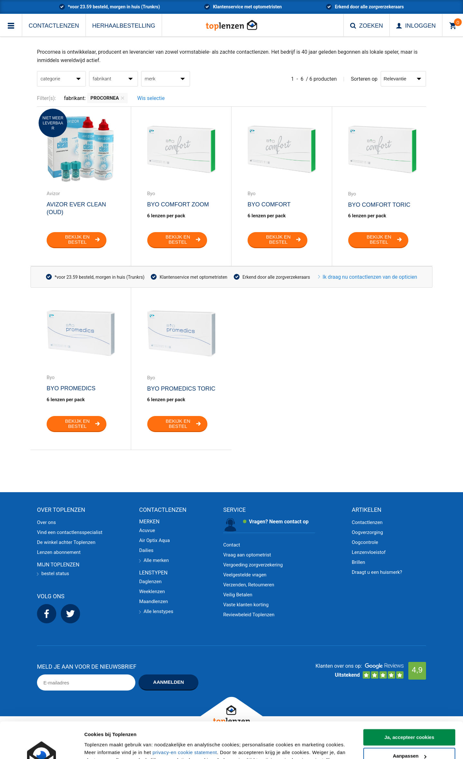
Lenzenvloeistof (369, 552)
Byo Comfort (269, 204)
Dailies (146, 550)
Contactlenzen (54, 26)
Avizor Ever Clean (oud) (76, 208)
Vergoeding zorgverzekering (253, 565)
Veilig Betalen (237, 595)
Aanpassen (409, 724)
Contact (231, 545)
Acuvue (147, 530)
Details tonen (99, 746)
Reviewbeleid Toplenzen (248, 615)
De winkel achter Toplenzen (66, 542)
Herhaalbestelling (123, 26)
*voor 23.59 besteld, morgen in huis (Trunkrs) (114, 6)
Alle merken (154, 560)
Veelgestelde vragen (244, 575)
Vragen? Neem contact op (279, 522)
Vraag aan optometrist (247, 555)
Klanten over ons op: (338, 666)
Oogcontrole (365, 542)
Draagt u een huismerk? (377, 572)
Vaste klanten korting (245, 605)
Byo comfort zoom (178, 204)
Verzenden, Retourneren (248, 585)
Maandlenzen (153, 601)
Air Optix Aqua (154, 540)
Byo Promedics (71, 388)
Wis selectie (151, 98)
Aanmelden (168, 682)
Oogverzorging (367, 532)
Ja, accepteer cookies (409, 706)
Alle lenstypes (156, 611)
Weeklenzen (152, 591)
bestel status (53, 573)
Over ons (46, 522)
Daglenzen (150, 581)
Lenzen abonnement (59, 552)
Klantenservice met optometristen (247, 6)
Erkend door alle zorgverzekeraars (369, 6)
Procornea (107, 98)
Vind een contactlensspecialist (69, 532)
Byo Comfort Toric (379, 205)
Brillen (358, 562)
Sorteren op (364, 79)
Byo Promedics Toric (181, 388)
